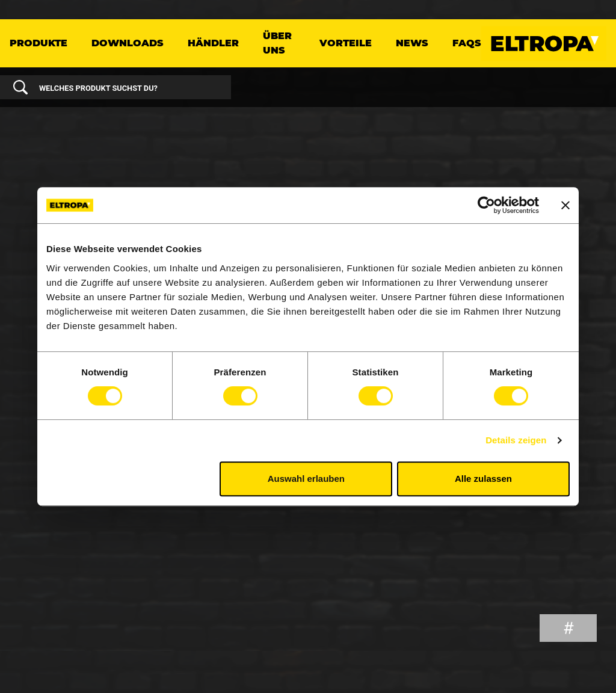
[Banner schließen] (565, 205)
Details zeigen (515, 440)
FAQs (466, 43)
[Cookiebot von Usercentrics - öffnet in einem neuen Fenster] (486, 205)
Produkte (38, 43)
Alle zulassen (483, 478)
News (412, 43)
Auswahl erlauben (306, 478)
